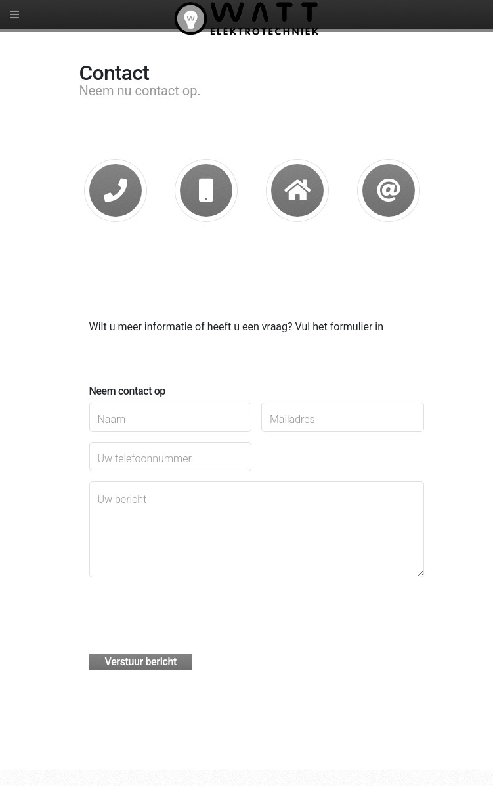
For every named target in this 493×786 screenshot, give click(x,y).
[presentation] (189, 612)
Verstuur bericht (141, 661)
